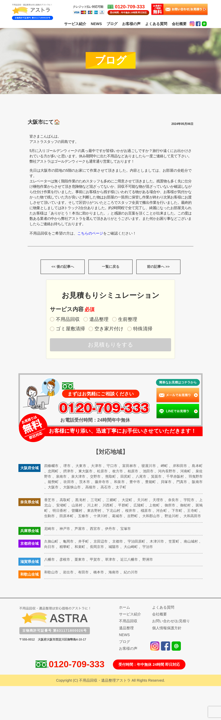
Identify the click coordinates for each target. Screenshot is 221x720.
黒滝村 (81, 501)
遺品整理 (126, 634)
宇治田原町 (141, 548)
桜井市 (140, 511)
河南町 (197, 472)
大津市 (97, 467)
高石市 (132, 488)
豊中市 (156, 483)
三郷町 (113, 501)
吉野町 (149, 517)
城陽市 (124, 553)
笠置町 (181, 548)
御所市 (176, 506)
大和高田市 (53, 522)
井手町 (85, 548)
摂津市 (74, 472)
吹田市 (89, 483)
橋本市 (100, 578)
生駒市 (62, 517)
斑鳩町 (49, 511)
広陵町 (144, 506)
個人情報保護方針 (167, 634)
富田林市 (131, 467)
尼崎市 (49, 535)
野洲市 (151, 566)
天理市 (160, 501)
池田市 (157, 472)
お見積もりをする (110, 345)
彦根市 (65, 566)
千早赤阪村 (193, 477)
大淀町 (128, 501)
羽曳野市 (55, 483)
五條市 (97, 517)
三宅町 (97, 501)
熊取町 (125, 477)
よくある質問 (156, 24)
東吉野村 (103, 511)
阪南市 (61, 488)
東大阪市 (92, 472)
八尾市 (157, 477)
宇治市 (160, 553)
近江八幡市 (132, 566)
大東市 (81, 467)
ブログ (111, 24)
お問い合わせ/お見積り (171, 627)
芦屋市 (81, 535)
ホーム (124, 614)
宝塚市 (128, 535)
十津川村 (115, 517)
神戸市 (65, 535)
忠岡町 (58, 472)
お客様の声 (131, 24)
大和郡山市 (168, 517)
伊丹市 (112, 535)
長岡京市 (107, 553)
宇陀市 (192, 501)
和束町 (89, 553)
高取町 (65, 501)
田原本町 (79, 517)
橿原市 (156, 511)
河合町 (172, 511)
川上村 (97, 506)
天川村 (144, 501)
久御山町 (51, 548)
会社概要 (179, 24)
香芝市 (49, 501)
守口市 (113, 467)
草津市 (112, 566)
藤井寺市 (122, 483)
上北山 (49, 506)
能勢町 (73, 483)
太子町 (147, 488)
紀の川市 (134, 578)
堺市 (67, 467)
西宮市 (97, 535)
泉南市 (73, 477)
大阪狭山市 (97, 488)
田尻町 (141, 477)
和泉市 (140, 483)
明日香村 (67, 511)
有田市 (84, 578)
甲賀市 (97, 566)
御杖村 (192, 506)
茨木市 (105, 483)
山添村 (81, 506)
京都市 (121, 548)
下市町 (188, 511)
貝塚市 (188, 483)
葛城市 (133, 517)
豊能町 (172, 483)
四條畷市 (51, 467)
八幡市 (49, 566)
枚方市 (125, 472)
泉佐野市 (55, 477)
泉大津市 (91, 477)
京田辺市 (103, 548)
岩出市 (69, 578)
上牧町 (160, 506)
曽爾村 (85, 511)
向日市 (58, 553)
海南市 (116, 578)
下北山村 (122, 511)
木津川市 (163, 548)
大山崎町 (142, 553)
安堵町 (65, 506)
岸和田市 (183, 467)
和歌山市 (51, 578)
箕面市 (173, 477)
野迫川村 (190, 517)
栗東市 (81, 566)
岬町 (167, 467)
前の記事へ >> (158, 267)
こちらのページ (90, 233)
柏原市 (141, 472)
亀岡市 (69, 548)
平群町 (128, 506)
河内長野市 (177, 472)
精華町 (73, 553)
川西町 (113, 506)
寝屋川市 (151, 467)
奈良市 (176, 501)
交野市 (109, 477)
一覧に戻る (110, 267)
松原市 (109, 472)
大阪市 (77, 488)
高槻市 (116, 488)
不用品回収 (128, 627)
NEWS (96, 24)
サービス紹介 (75, 24)
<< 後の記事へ (63, 267)
